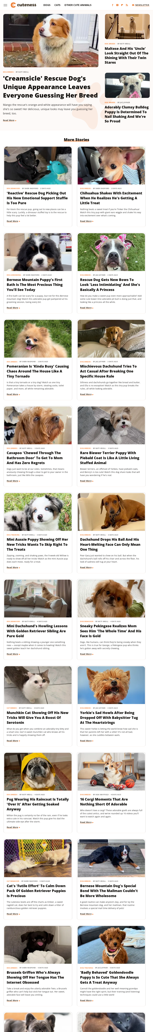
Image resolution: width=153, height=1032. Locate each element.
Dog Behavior (13, 176)
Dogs (46, 5)
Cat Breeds (12, 530)
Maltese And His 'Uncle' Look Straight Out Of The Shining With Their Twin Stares (126, 56)
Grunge (97, 1001)
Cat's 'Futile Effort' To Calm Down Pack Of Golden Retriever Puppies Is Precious (76, 632)
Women (112, 1009)
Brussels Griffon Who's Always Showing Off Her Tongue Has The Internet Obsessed (23, 724)
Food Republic (58, 1001)
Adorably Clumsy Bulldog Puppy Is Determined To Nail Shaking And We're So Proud (127, 115)
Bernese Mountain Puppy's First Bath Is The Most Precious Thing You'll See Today (125, 191)
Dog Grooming (114, 176)
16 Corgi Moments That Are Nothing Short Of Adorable (23, 629)
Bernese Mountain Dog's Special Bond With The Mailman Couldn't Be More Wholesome (123, 634)
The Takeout (90, 1009)
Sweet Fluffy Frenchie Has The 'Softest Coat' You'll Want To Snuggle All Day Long (126, 722)
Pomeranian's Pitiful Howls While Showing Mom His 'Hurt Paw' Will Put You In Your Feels (126, 814)
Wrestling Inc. (126, 1009)
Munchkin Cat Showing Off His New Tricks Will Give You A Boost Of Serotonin (26, 542)
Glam (88, 1001)
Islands (17, 1005)
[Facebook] (113, 5)
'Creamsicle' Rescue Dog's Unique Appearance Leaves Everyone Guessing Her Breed (50, 86)
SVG (35, 1009)
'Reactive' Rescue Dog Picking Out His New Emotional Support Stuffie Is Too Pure (26, 188)
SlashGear (25, 1009)
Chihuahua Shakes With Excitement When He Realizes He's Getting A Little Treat (74, 191)
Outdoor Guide (93, 1005)
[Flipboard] (122, 5)
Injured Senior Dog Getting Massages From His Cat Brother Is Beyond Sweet (25, 811)
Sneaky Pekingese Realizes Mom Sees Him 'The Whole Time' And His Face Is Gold (126, 458)
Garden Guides (75, 1001)
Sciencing (122, 1005)
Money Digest (62, 1005)
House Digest (126, 1001)
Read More (8, 120)
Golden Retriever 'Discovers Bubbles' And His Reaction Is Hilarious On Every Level (74, 814)
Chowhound (22, 1001)
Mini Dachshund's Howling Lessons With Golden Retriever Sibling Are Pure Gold (76, 458)
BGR (11, 1001)
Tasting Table (46, 1009)
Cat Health (62, 889)
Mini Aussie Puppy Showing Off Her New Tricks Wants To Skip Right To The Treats (126, 368)
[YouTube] (117, 5)
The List (77, 1009)
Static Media (60, 989)
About (64, 984)
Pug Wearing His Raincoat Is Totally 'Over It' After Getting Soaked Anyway (126, 542)
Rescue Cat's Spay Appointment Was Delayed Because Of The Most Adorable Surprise (74, 903)
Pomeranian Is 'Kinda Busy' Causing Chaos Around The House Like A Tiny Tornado (75, 278)
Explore (35, 1001)
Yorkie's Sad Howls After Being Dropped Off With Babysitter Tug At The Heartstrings (75, 545)
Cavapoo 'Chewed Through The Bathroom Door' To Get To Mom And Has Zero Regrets (25, 370)
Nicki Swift (77, 1005)
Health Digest (110, 1001)
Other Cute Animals (77, 5)
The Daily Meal (62, 1009)
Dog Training (113, 356)
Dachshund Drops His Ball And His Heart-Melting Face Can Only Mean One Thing (26, 458)
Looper (38, 1005)
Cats (57, 5)
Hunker (140, 1001)
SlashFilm (134, 1005)
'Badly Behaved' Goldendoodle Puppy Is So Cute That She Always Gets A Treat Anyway (75, 724)
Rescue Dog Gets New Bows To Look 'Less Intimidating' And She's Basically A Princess (26, 280)
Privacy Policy (82, 984)
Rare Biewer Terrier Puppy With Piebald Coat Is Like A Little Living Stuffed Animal (76, 368)
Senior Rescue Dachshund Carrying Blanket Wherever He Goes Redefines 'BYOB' (26, 903)
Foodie (44, 1001)
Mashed (48, 1005)
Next (82, 959)
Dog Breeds (8, 72)
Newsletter (140, 5)
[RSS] (127, 5)
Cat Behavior (63, 620)
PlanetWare (109, 1005)
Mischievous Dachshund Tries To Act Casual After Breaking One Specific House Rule (126, 280)
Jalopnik (28, 1005)
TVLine (102, 1009)
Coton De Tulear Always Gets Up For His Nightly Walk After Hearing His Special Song (124, 903)
